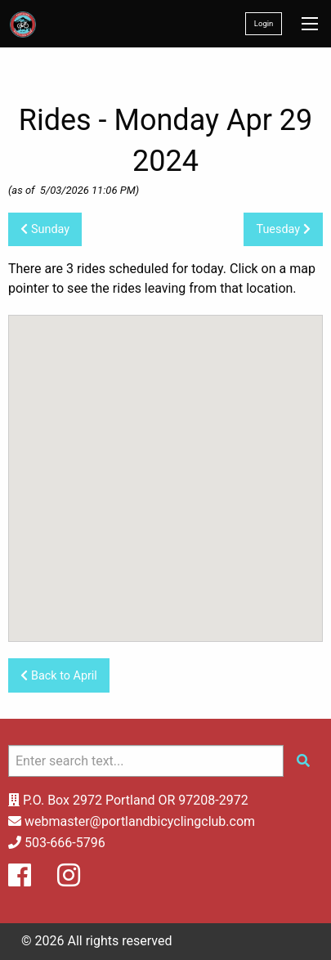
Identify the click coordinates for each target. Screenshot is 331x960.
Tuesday (283, 229)
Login (264, 23)
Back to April (58, 676)
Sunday (44, 229)
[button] (170, 568)
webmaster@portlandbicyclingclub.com (140, 821)
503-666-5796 (65, 842)
